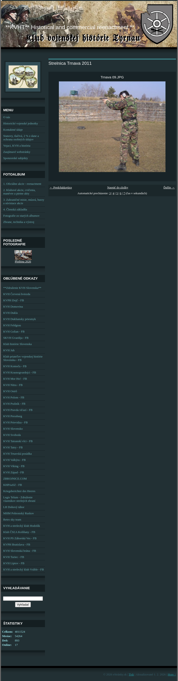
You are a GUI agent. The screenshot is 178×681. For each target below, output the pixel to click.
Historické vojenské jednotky (20, 123)
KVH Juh (9, 350)
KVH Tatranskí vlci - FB (18, 441)
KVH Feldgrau (12, 325)
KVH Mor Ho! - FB (15, 378)
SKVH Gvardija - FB (16, 337)
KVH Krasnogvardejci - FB (19, 372)
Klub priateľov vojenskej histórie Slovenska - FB (23, 358)
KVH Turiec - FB (13, 557)
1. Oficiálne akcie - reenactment (22, 183)
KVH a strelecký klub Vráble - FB (23, 569)
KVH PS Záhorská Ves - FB (20, 538)
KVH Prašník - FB (14, 403)
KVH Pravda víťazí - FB (17, 410)
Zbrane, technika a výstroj (18, 222)
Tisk (131, 674)
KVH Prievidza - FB (15, 422)
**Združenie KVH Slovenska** (22, 288)
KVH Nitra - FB (13, 385)
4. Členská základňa (15, 209)
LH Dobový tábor (13, 507)
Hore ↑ (172, 674)
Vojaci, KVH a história (16, 145)
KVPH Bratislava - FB (16, 544)
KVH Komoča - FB (15, 366)
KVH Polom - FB (13, 397)
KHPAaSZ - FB (12, 485)
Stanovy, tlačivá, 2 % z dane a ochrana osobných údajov (21, 137)
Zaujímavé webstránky (16, 152)
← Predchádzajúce (61, 187)
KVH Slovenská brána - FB (19, 550)
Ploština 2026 (23, 261)
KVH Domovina (13, 306)
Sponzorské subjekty (15, 158)
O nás (6, 117)
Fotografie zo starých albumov (21, 215)
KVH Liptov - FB (13, 563)
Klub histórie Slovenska (17, 344)
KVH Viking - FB (14, 466)
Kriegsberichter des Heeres (19, 491)
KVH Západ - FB (13, 472)
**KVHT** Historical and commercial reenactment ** (70, 27)
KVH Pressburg (12, 416)
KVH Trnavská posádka (17, 453)
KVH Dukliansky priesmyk (19, 319)
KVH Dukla (10, 312)
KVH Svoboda (12, 435)
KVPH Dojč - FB (13, 300)
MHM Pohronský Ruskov (18, 513)
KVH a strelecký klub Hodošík (21, 525)
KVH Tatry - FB (13, 447)
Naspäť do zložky (117, 187)
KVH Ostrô (10, 391)
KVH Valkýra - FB (14, 460)
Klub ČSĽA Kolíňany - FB (19, 532)
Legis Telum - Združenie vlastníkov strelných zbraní (19, 499)
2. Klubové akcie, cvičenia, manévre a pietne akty (19, 191)
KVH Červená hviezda (16, 294)
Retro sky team (12, 519)
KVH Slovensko (13, 428)
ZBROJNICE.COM (15, 478)
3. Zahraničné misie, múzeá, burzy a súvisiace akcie (23, 201)
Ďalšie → (169, 187)
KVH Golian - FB (14, 331)
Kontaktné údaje (13, 129)
